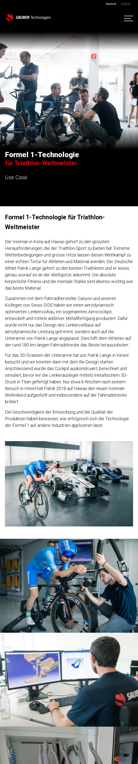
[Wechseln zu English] (126, 3)
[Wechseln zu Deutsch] (111, 3)
